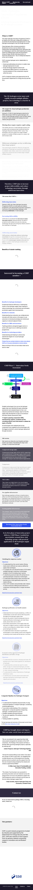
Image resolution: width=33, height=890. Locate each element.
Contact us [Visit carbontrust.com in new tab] (22, 886)
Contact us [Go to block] (12, 3)
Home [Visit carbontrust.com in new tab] (16, 886)
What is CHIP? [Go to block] (6, 2)
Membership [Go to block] (16, 2)
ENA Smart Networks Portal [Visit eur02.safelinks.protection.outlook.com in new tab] (12, 724)
